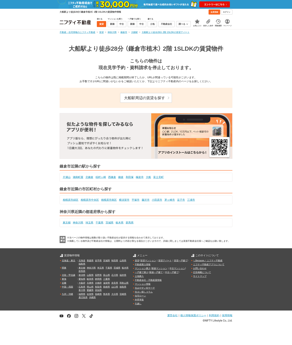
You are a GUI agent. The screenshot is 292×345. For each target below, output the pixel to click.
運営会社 (172, 315)
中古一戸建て (171, 272)
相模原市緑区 (70, 199)
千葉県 (99, 222)
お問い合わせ (200, 268)
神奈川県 (78, 222)
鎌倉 (120, 177)
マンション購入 (142, 268)
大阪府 (82, 283)
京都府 (98, 283)
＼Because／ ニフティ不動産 (208, 260)
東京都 (67, 222)
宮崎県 (123, 294)
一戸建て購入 (141, 272)
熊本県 (106, 294)
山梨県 (90, 275)
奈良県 (114, 283)
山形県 (123, 260)
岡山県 (90, 287)
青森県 (90, 260)
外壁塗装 (139, 299)
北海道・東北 (68, 260)
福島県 (82, 264)
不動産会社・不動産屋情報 (148, 280)
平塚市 (135, 199)
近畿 (64, 283)
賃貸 (137, 260)
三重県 (106, 279)
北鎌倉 (89, 177)
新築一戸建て (156, 272)
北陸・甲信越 (68, 275)
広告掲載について (202, 272)
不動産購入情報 (142, 264)
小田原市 (157, 199)
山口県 (114, 287)
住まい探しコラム (144, 292)
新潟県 (82, 275)
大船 (148, 177)
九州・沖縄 (67, 294)
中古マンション (177, 268)
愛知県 (82, 279)
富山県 (106, 275)
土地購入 (139, 276)
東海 (64, 279)
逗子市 (181, 199)
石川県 (114, 275)
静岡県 (98, 279)
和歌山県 (124, 283)
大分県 (114, 294)
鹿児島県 (83, 297)
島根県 (106, 287)
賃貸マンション (148, 260)
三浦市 (191, 199)
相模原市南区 (109, 199)
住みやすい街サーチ (145, 288)
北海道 (82, 260)
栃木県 (119, 222)
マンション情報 (142, 284)
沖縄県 (92, 297)
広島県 (82, 287)
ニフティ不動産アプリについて (208, 264)
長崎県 (98, 294)
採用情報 (227, 315)
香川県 (82, 290)
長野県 (98, 275)
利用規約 (214, 315)
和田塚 (130, 177)
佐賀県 (90, 294)
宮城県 (106, 260)
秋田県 (114, 260)
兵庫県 (90, 283)
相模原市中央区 (90, 199)
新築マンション (159, 268)
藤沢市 (146, 199)
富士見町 (158, 177)
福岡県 (82, 294)
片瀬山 (67, 177)
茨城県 (109, 222)
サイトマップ (200, 276)
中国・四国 (67, 287)
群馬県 (130, 222)
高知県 (98, 290)
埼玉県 (89, 222)
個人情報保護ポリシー (193, 315)
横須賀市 (124, 199)
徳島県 (123, 287)
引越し (138, 303)
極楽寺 (140, 177)
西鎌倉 (112, 177)
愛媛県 (90, 290)
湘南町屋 (78, 177)
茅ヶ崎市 (169, 199)
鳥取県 (98, 287)
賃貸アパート (165, 260)
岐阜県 (90, 279)
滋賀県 (106, 283)
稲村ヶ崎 (101, 177)
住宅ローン (140, 295)
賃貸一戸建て (180, 260)
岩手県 (98, 260)
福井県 (123, 275)
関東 (64, 268)
